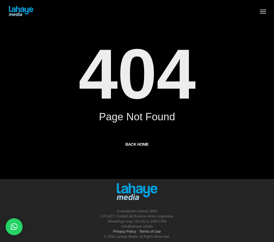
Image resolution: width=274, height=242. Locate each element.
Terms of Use (150, 231)
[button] (14, 226)
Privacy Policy (124, 231)
